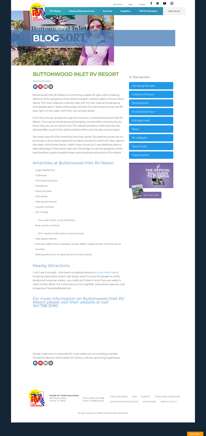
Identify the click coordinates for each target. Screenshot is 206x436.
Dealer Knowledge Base (124, 401)
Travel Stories (140, 155)
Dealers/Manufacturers (81, 11)
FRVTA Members (148, 11)
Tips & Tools (139, 146)
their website (82, 302)
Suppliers (125, 11)
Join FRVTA (117, 4)
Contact (142, 4)
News (135, 129)
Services (107, 11)
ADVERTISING (150, 401)
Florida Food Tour (143, 111)
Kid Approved (141, 120)
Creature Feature (143, 94)
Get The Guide (151, 195)
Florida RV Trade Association (38, 11)
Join (134, 396)
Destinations (42, 81)
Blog (130, 4)
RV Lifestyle (139, 137)
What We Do (174, 11)
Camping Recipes (143, 85)
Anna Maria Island (108, 272)
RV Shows (55, 11)
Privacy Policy (169, 401)
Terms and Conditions (167, 396)
